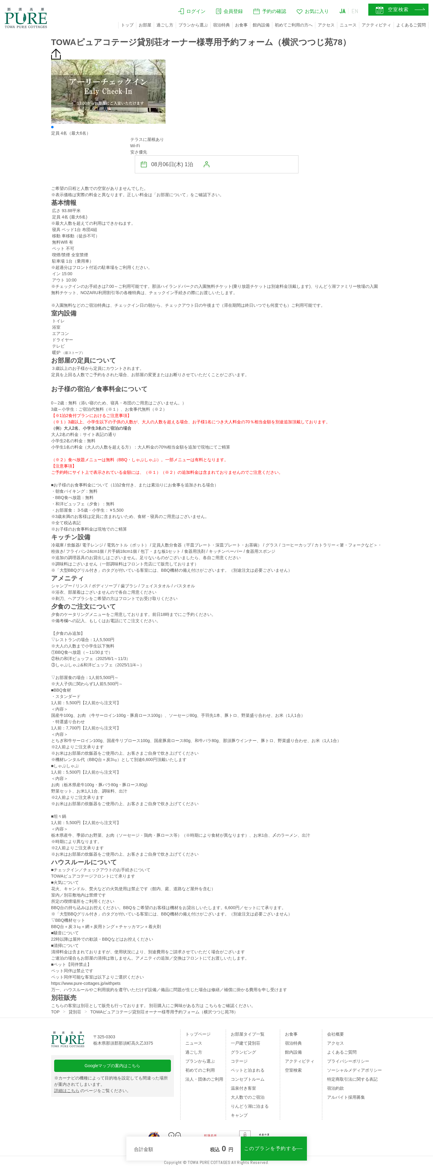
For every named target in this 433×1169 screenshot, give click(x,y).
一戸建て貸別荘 (245, 1043)
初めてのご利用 (200, 1070)
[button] (52, 127)
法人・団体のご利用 (204, 1079)
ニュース (348, 25)
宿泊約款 (335, 1088)
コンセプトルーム (247, 1079)
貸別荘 (75, 1011)
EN (355, 11)
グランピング (243, 1052)
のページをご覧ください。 (92, 1090)
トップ (127, 25)
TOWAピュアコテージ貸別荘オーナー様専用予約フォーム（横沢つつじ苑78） (164, 1011)
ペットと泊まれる (247, 1070)
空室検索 (293, 1070)
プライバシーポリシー (348, 1061)
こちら (211, 1005)
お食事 (241, 25)
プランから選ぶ (193, 25)
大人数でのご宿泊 (247, 1097)
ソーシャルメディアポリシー (354, 1070)
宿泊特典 (221, 25)
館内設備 (261, 25)
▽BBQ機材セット (68, 920)
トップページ (198, 1034)
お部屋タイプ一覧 (247, 1034)
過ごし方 (164, 25)
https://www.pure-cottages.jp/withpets (86, 983)
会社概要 (335, 1034)
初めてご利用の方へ (294, 25)
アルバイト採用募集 (346, 1097)
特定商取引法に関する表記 (352, 1079)
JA (342, 11)
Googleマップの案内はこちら (112, 1065)
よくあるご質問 (411, 25)
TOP (55, 1011)
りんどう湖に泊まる (250, 1106)
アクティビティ (376, 25)
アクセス (326, 25)
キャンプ (239, 1115)
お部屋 (145, 25)
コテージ (239, 1061)
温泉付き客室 (243, 1088)
